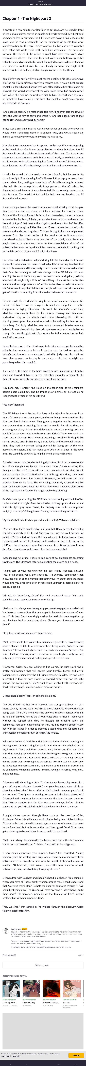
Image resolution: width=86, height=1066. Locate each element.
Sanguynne (16, 929)
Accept (76, 1055)
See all (80, 955)
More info (5, 1056)
